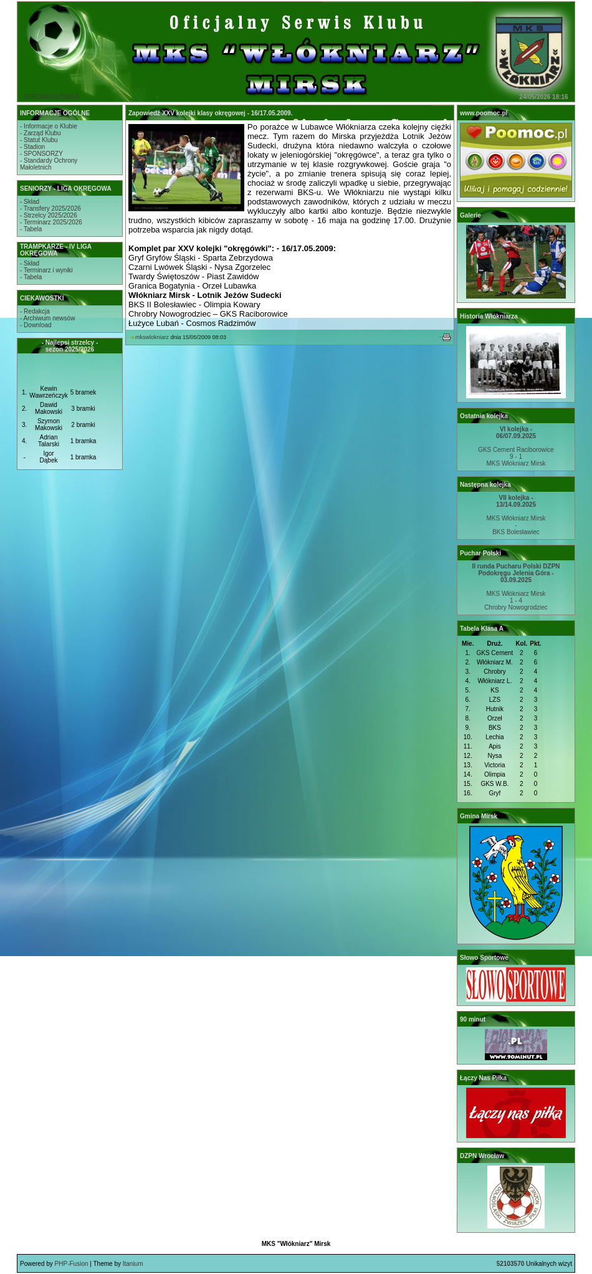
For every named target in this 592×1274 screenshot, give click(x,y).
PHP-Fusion (71, 1263)
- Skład (29, 201)
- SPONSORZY (41, 153)
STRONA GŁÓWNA (51, 96)
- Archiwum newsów (47, 318)
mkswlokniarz (152, 337)
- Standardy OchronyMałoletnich (48, 164)
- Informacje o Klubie (48, 126)
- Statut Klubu (39, 139)
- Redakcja (35, 311)
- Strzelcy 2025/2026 (48, 215)
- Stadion (32, 146)
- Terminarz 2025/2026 (51, 222)
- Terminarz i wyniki (46, 270)
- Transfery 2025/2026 (50, 208)
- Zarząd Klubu (40, 133)
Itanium (133, 1263)
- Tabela (31, 229)
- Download (36, 325)
